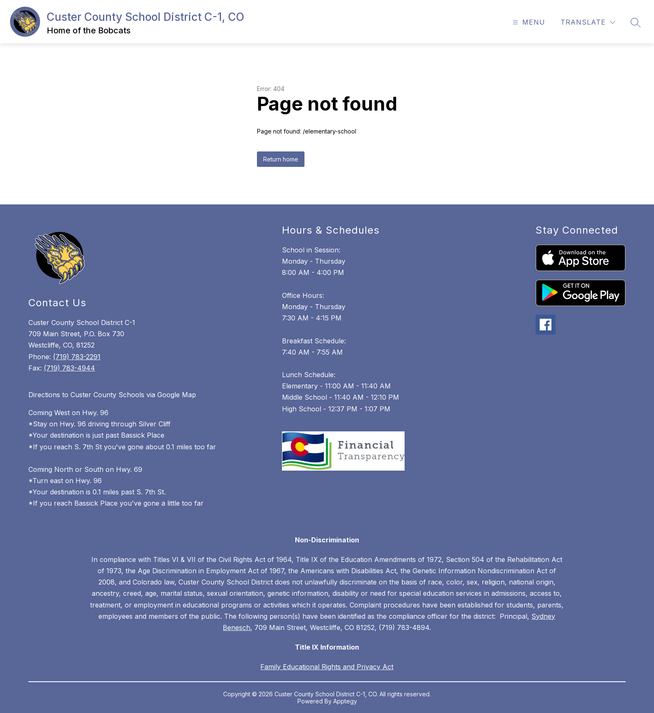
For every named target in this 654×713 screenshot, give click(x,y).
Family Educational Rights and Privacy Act (326, 667)
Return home (280, 159)
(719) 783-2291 (77, 357)
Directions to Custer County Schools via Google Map (112, 395)
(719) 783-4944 (69, 368)
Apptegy (345, 701)
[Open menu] (528, 22)
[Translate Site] (587, 22)
